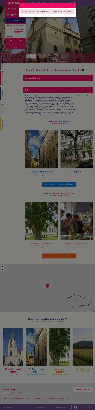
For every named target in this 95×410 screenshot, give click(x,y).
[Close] (74, 6)
